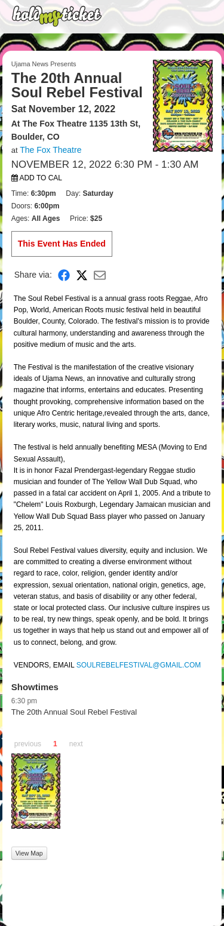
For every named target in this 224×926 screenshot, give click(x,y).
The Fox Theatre (50, 150)
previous (27, 744)
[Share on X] (82, 275)
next (76, 744)
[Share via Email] (100, 275)
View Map (29, 853)
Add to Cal (36, 178)
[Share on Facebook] (64, 275)
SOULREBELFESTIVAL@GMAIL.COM (138, 665)
